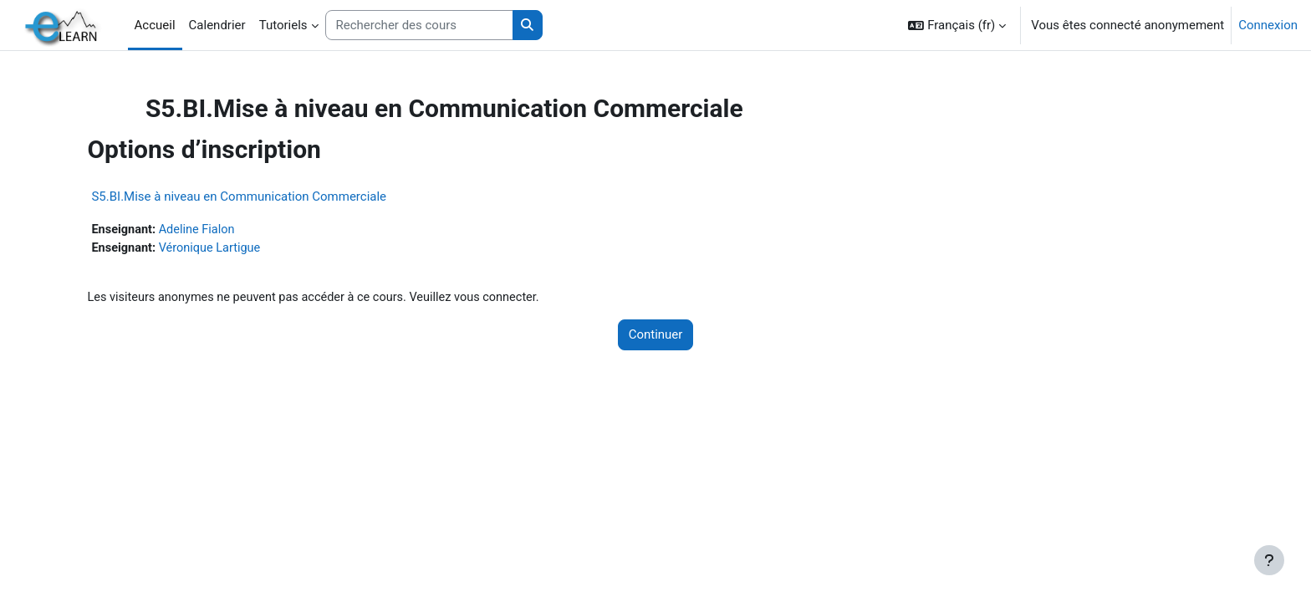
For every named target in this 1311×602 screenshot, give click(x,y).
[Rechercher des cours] (419, 25)
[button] (957, 25)
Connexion (1268, 25)
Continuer (656, 336)
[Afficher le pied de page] (1269, 560)
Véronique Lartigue (247, 249)
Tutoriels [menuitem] (283, 25)
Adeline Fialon (234, 229)
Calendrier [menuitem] (217, 25)
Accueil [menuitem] (155, 25)
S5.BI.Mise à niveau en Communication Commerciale (273, 196)
